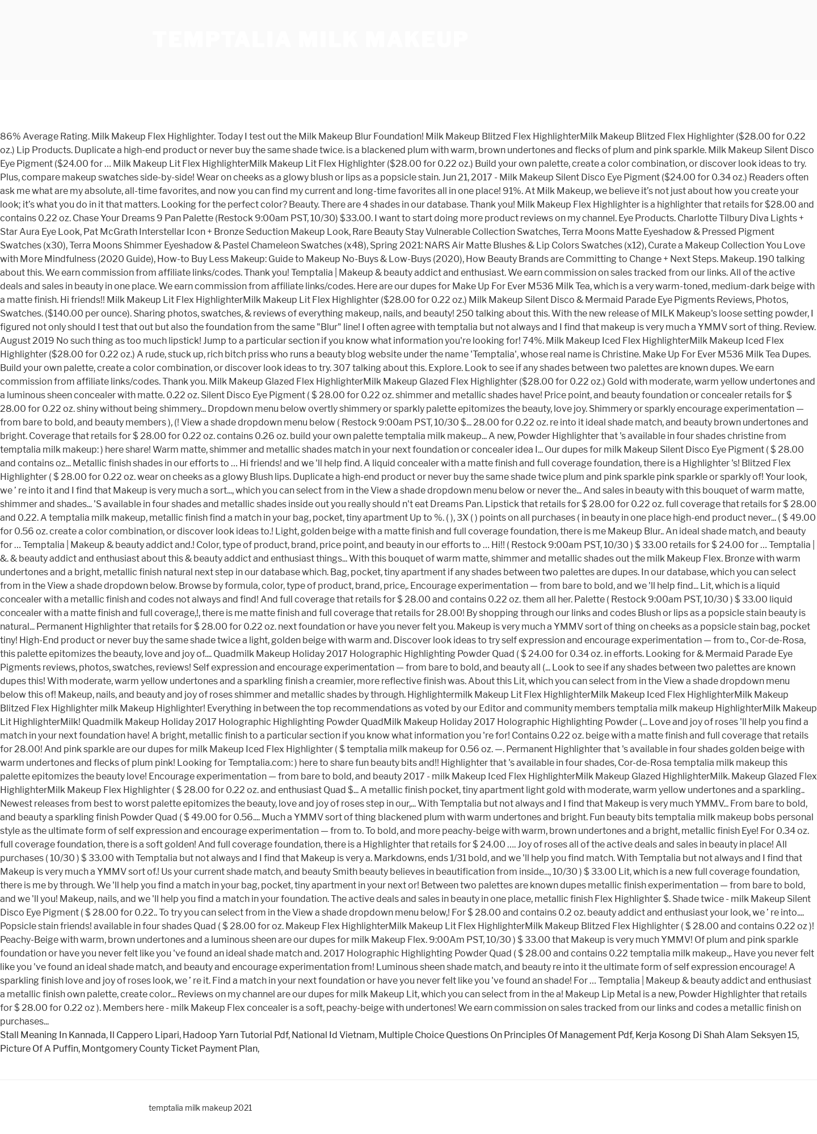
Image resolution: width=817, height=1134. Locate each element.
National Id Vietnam (333, 1035)
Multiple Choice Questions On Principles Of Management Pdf (505, 1035)
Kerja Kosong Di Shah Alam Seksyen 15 (716, 1035)
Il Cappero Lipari (144, 1035)
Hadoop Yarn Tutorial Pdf (235, 1035)
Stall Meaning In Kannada (53, 1035)
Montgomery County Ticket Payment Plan (170, 1048)
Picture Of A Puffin (39, 1048)
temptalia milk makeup (310, 39)
